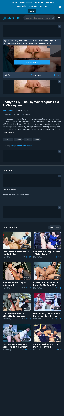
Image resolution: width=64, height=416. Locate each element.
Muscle (27, 140)
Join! (32, 11)
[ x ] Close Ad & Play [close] (32, 62)
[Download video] (59, 75)
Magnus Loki (16, 146)
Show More (9, 133)
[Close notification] (60, 6)
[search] (53, 17)
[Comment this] (44, 75)
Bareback (7, 140)
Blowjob (18, 140)
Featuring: (6, 146)
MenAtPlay (7, 110)
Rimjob (36, 140)
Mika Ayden (27, 146)
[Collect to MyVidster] (49, 75)
